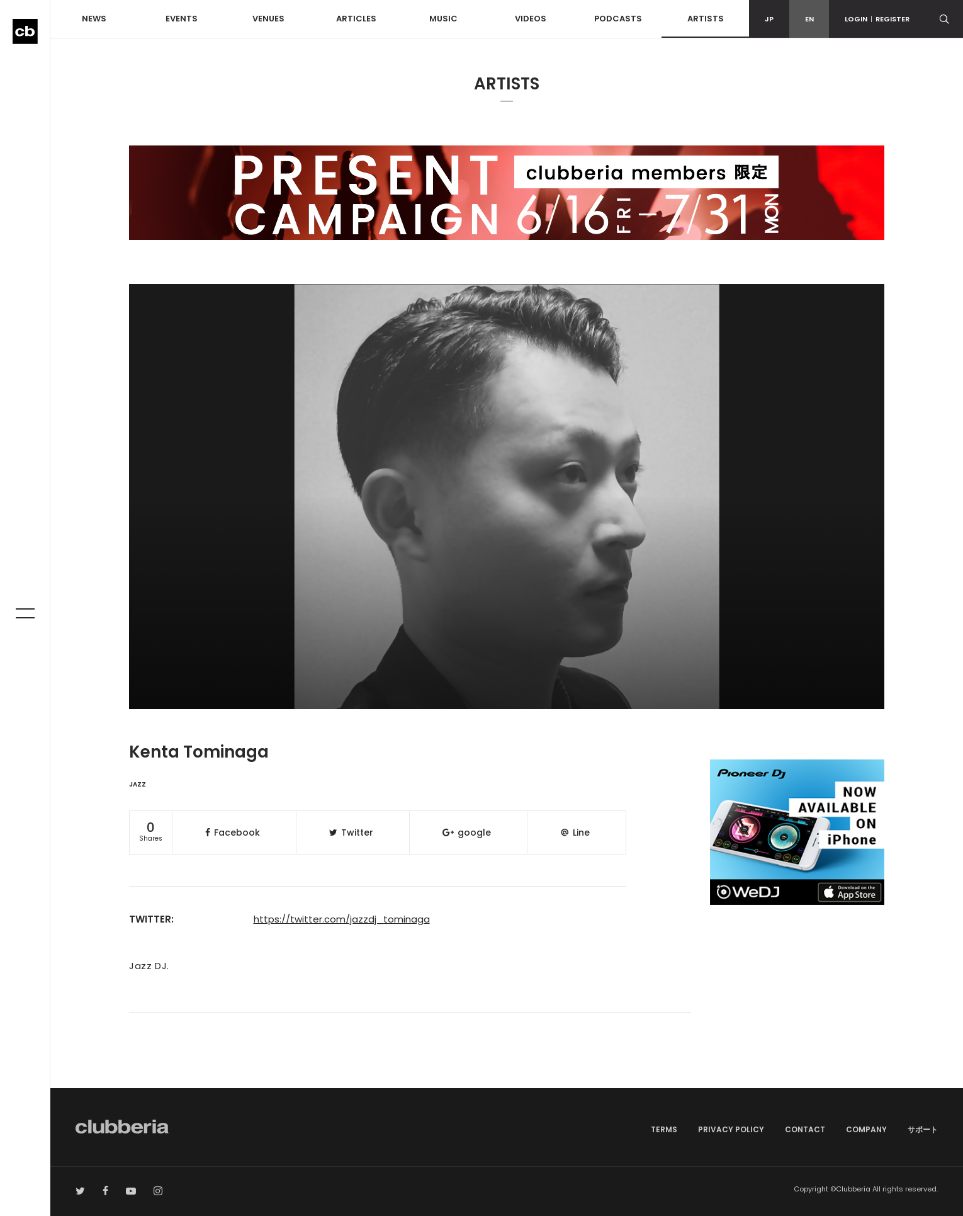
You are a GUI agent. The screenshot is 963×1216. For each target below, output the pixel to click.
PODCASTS (618, 19)
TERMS (664, 1129)
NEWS (94, 19)
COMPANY (866, 1129)
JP (769, 19)
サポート (923, 1129)
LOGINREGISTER (877, 19)
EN (809, 19)
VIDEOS (530, 19)
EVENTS (182, 19)
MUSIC (443, 19)
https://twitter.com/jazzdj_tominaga (342, 919)
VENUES (268, 19)
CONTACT (805, 1129)
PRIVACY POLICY (731, 1129)
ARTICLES (356, 19)
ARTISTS (705, 19)
